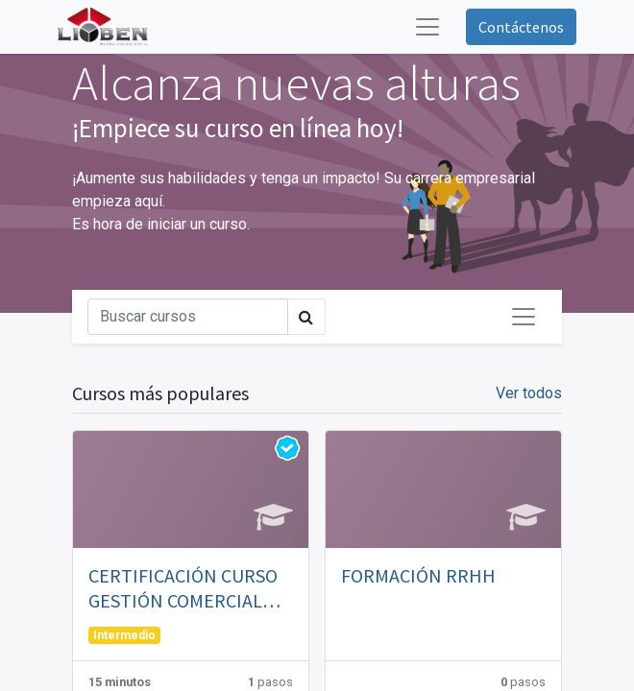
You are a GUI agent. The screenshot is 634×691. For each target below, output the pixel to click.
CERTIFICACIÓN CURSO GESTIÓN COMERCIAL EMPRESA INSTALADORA (188, 588)
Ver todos (529, 393)
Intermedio (124, 635)
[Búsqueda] (187, 316)
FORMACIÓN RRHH (418, 575)
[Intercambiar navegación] (523, 317)
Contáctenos (521, 26)
